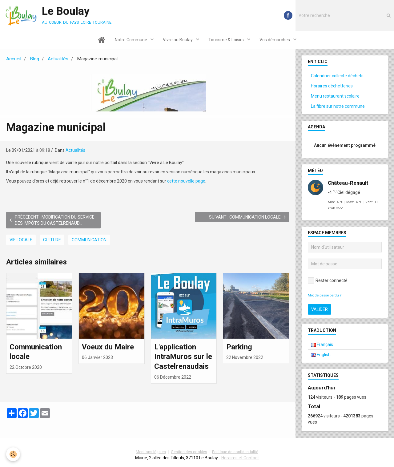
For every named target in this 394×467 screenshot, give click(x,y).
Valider (319, 309)
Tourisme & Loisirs (226, 39)
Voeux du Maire (108, 346)
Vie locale (21, 239)
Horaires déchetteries (332, 85)
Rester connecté (328, 280)
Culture (52, 239)
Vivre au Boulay (178, 39)
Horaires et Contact (240, 457)
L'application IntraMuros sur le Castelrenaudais (183, 356)
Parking (239, 346)
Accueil (13, 59)
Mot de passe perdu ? (324, 295)
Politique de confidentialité (235, 451)
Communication (89, 239)
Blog (34, 59)
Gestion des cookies (189, 451)
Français (322, 344)
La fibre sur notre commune (338, 106)
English (321, 354)
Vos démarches (275, 39)
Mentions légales (151, 451)
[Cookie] (13, 454)
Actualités (58, 59)
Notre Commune (131, 39)
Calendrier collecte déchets (337, 75)
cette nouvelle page (186, 181)
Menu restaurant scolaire (335, 96)
